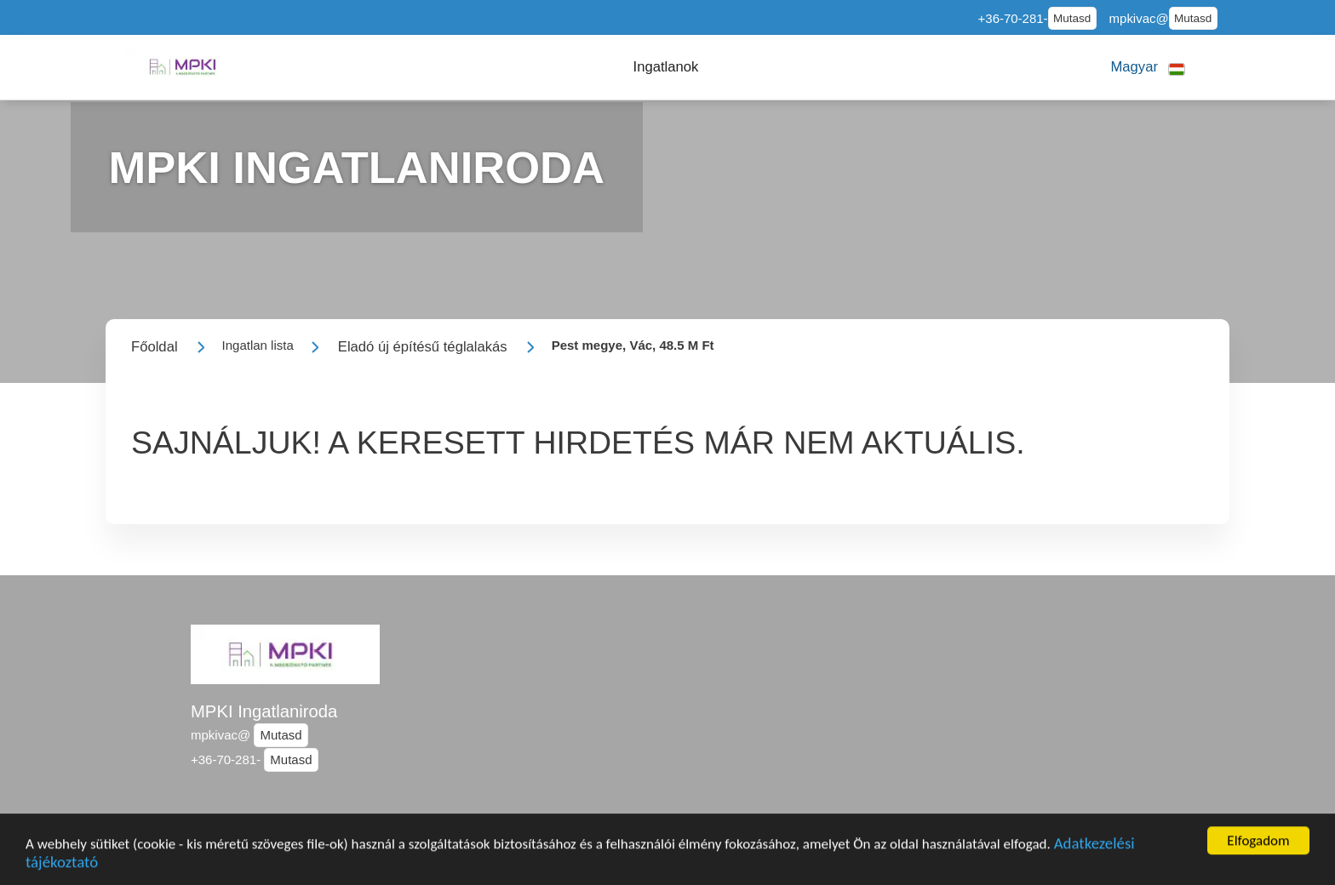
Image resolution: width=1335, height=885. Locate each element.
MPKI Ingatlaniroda (264, 711)
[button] (666, 67)
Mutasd (1072, 18)
